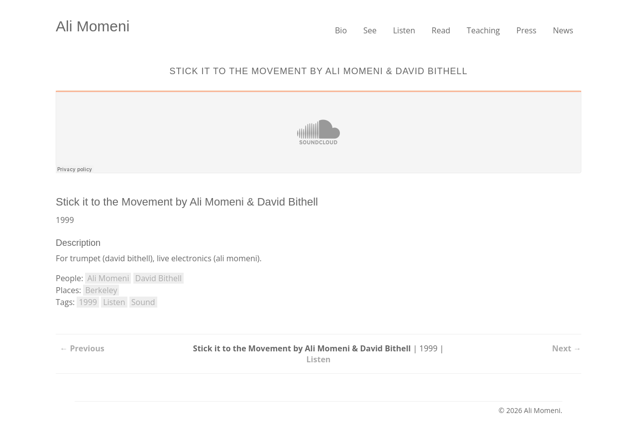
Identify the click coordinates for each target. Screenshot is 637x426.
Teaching (483, 30)
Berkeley (101, 290)
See (370, 30)
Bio (341, 30)
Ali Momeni (92, 26)
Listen (404, 30)
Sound (143, 302)
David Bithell (158, 278)
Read (440, 30)
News (563, 30)
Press (526, 30)
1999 (88, 302)
